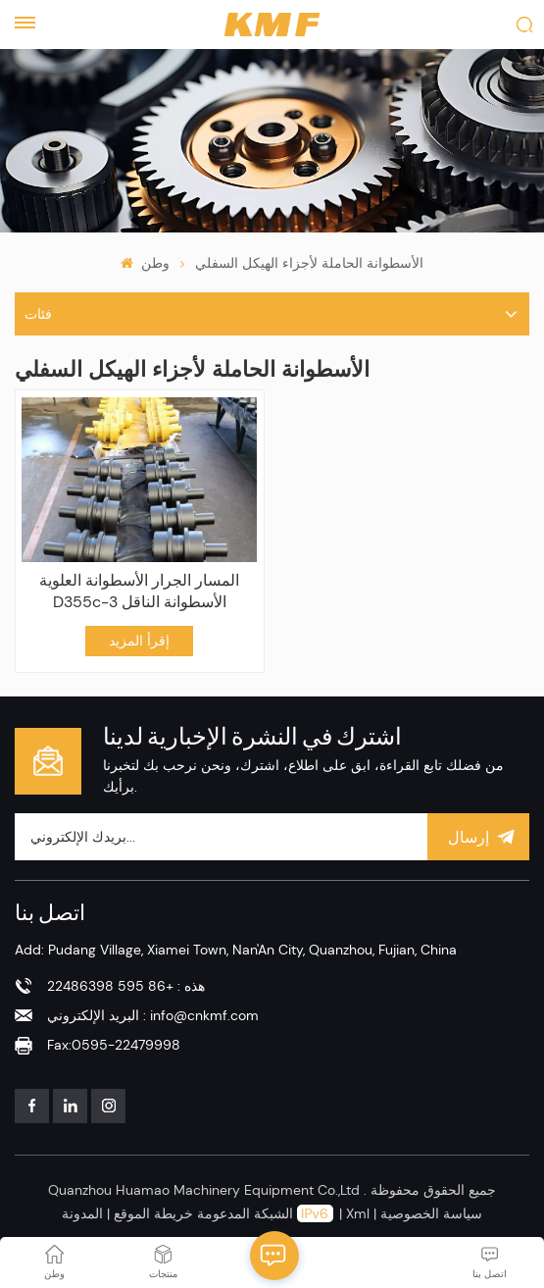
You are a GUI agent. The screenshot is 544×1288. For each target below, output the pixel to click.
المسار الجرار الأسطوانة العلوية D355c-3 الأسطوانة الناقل (139, 591)
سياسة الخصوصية (431, 1213)
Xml (358, 1213)
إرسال (478, 836)
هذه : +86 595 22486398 (126, 986)
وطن (145, 263)
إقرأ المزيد (139, 640)
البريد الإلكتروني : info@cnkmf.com (153, 1015)
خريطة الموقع (151, 1213)
